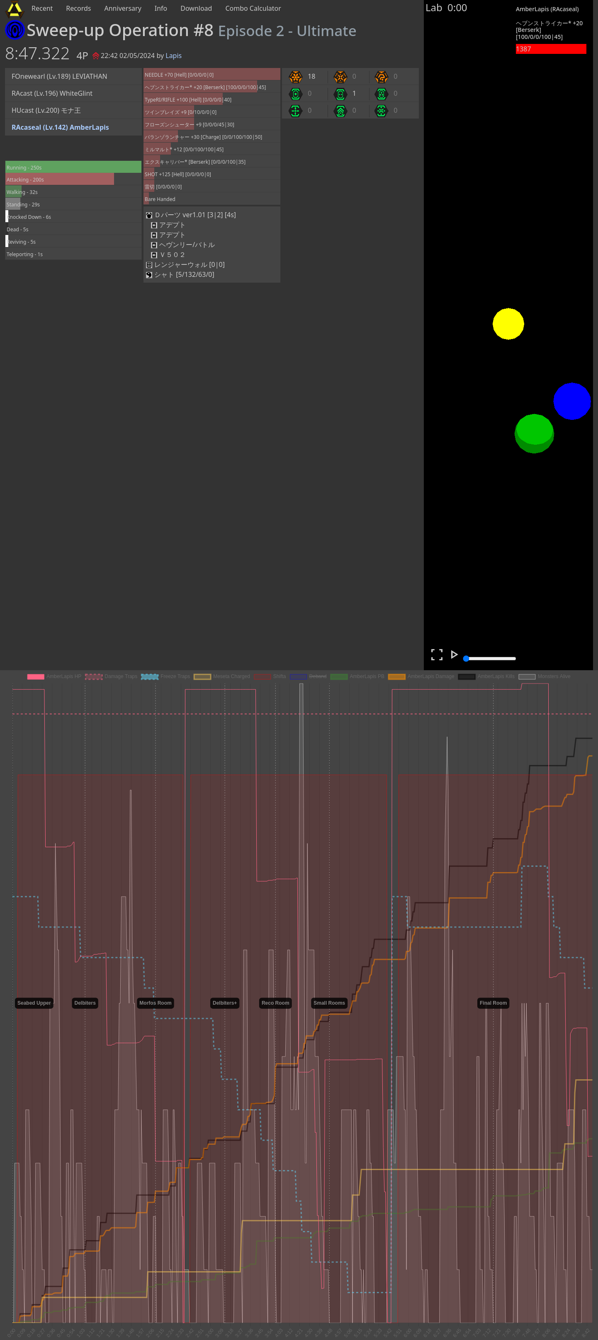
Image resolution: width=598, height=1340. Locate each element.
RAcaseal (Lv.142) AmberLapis (60, 127)
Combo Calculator (253, 8)
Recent (42, 8)
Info (161, 8)
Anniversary (123, 8)
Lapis (173, 55)
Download (196, 8)
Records (78, 8)
